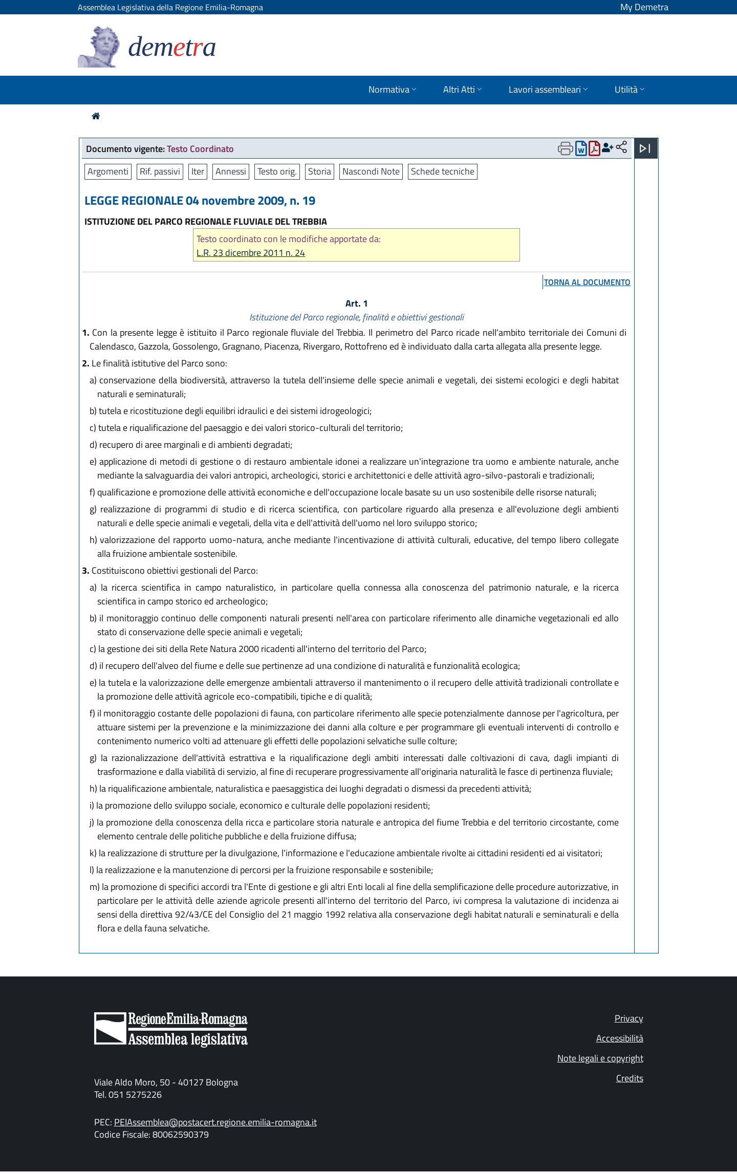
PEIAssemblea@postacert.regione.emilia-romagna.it (215, 1122)
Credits (629, 1078)
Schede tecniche (442, 171)
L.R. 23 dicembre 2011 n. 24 (251, 252)
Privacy (629, 1018)
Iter (197, 171)
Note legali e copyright (600, 1058)
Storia (319, 171)
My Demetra (644, 7)
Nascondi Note (371, 171)
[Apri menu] (645, 148)
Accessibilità (619, 1038)
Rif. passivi (160, 171)
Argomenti (108, 171)
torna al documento (587, 282)
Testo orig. (277, 171)
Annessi (230, 171)
